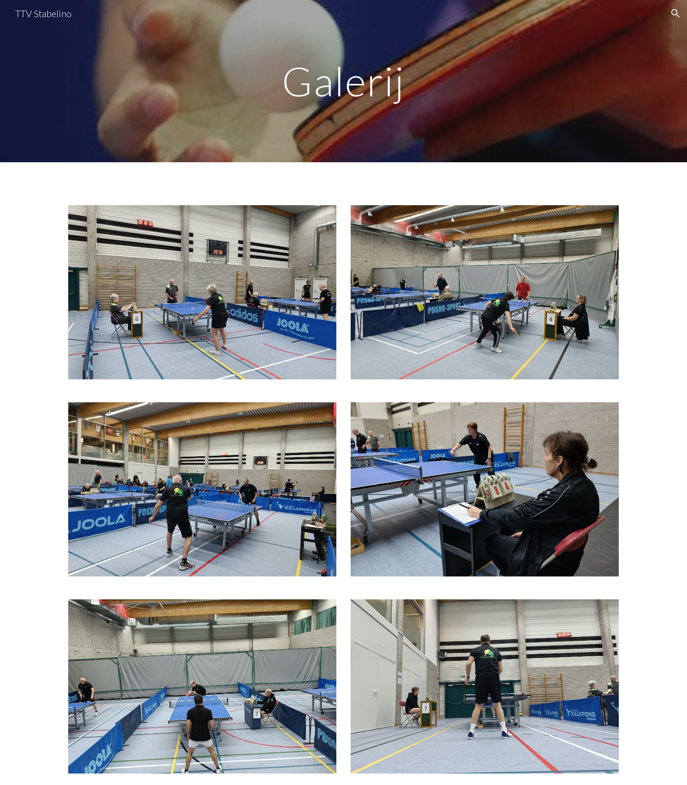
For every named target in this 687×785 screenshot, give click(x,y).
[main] (343, 81)
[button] (675, 13)
